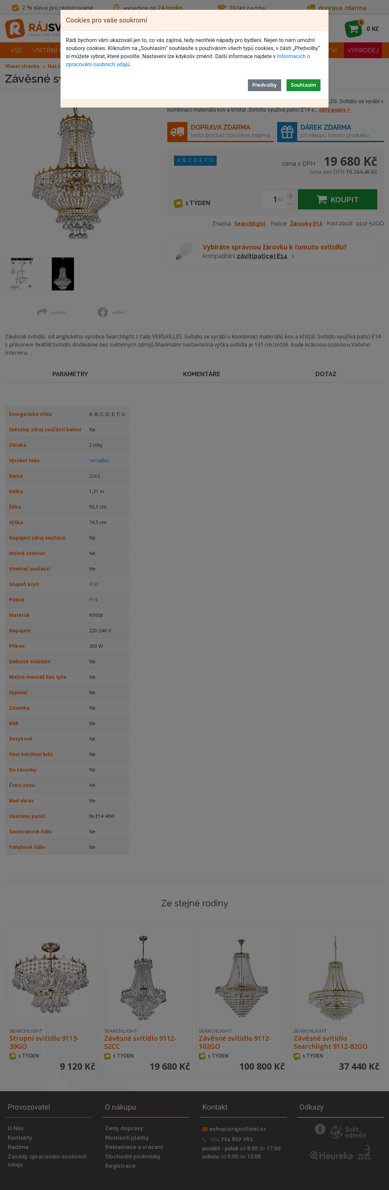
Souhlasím (303, 85)
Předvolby (264, 85)
